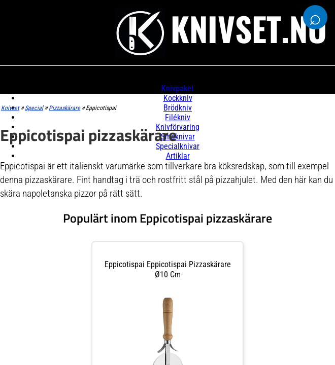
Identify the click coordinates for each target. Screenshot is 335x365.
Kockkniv (177, 98)
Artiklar (178, 156)
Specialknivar (177, 146)
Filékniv (177, 117)
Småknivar (178, 136)
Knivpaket (177, 88)
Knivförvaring (177, 127)
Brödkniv (177, 108)
